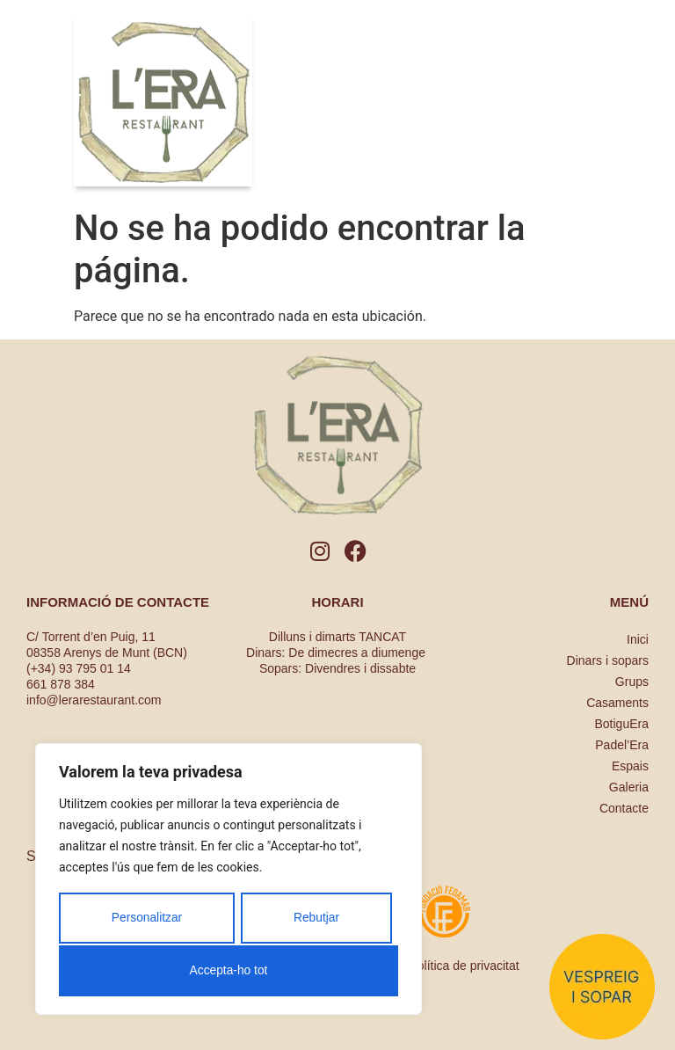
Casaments (617, 703)
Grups (632, 681)
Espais (630, 766)
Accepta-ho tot (228, 971)
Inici (638, 639)
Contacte (624, 808)
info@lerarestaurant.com (94, 700)
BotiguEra (622, 724)
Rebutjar (316, 920)
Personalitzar (147, 920)
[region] (228, 880)
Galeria (629, 787)
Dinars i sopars (608, 660)
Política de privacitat (464, 966)
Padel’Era (622, 745)
